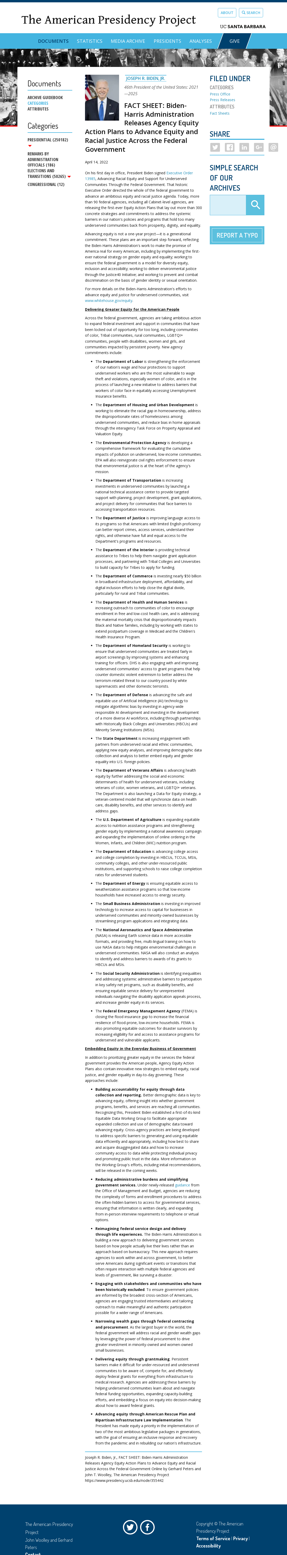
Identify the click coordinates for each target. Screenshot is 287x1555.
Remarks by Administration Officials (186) (43, 159)
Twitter (131, 1528)
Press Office (220, 94)
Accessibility (208, 1546)
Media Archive (128, 41)
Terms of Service (213, 1538)
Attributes (38, 109)
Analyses (201, 41)
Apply (255, 205)
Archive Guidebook (45, 97)
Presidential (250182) (48, 142)
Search (251, 12)
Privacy (240, 1538)
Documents (53, 41)
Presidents (167, 41)
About (227, 12)
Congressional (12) (46, 185)
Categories (38, 103)
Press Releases (222, 99)
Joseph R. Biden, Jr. (145, 78)
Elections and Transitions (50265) (49, 173)
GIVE (235, 41)
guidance (182, 1185)
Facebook (148, 1528)
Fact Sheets (220, 113)
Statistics (89, 41)
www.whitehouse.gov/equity (108, 300)
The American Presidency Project (108, 20)
